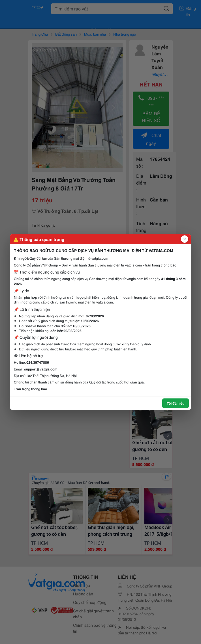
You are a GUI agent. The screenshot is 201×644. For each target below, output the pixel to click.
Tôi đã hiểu (175, 403)
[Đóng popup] (184, 239)
